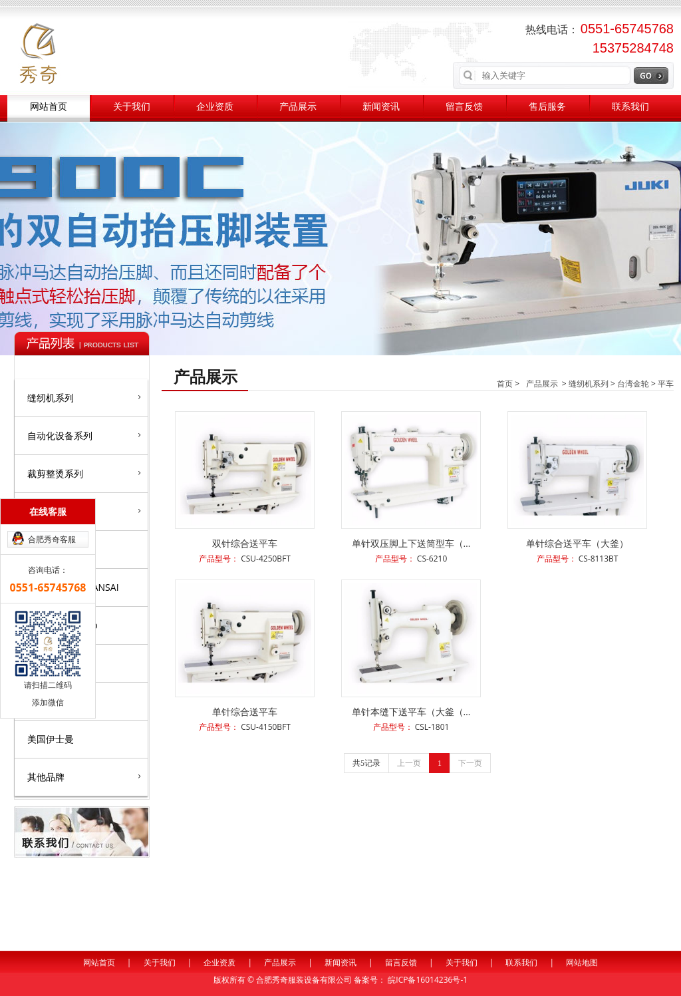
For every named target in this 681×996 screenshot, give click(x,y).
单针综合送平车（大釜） (577, 543)
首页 (505, 383)
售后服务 (547, 107)
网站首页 (48, 107)
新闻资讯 (381, 107)
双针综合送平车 (244, 543)
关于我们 (131, 107)
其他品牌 (84, 776)
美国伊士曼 (50, 739)
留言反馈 (464, 107)
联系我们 (630, 107)
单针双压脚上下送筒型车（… (411, 543)
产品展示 (298, 107)
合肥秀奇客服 (52, 539)
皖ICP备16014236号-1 (428, 979)
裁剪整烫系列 (84, 473)
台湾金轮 (633, 383)
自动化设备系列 (84, 435)
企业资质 (214, 107)
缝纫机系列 (84, 397)
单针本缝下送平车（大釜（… (411, 711)
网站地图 (582, 962)
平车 (666, 383)
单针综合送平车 (244, 711)
